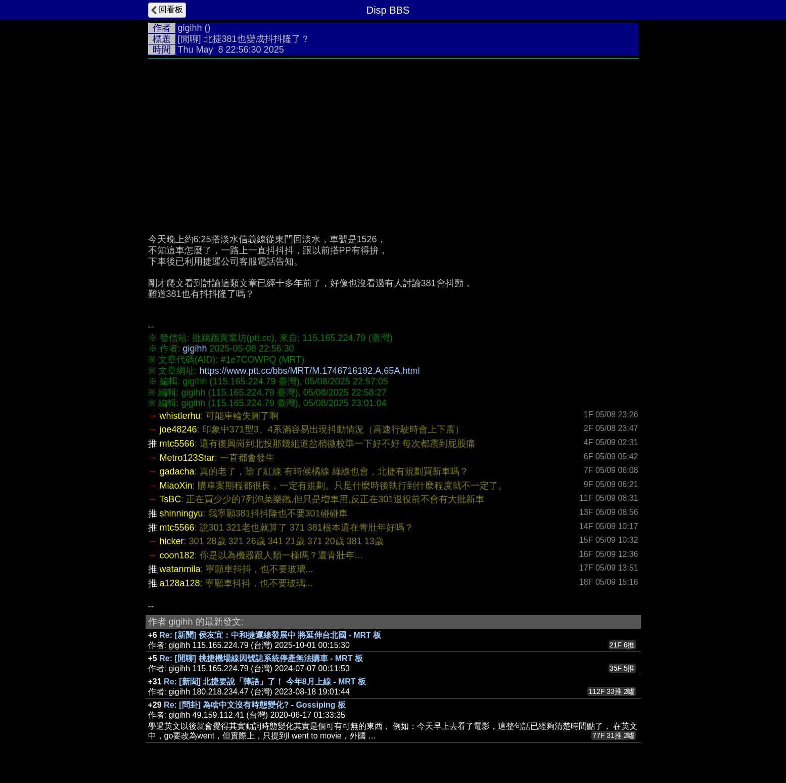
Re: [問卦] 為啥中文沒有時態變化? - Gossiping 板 (255, 705)
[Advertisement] (393, 153)
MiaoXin (176, 486)
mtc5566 (177, 444)
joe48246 (178, 429)
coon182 (177, 555)
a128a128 (180, 583)
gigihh (190, 28)
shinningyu (181, 513)
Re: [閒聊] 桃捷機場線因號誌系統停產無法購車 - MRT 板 (261, 658)
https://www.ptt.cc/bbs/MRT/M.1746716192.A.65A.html (310, 371)
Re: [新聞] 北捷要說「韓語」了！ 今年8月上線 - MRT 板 (265, 681)
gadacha (177, 471)
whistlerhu (180, 416)
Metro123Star (187, 458)
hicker (172, 541)
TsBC (170, 499)
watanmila (180, 569)
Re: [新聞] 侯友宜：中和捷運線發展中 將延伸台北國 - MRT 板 (270, 635)
